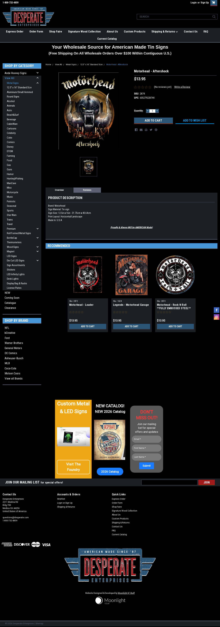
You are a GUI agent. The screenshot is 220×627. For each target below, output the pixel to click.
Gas (9, 165)
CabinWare (12, 123)
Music (10, 196)
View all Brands (14, 378)
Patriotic (11, 201)
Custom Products (134, 31)
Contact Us (190, 31)
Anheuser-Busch (14, 358)
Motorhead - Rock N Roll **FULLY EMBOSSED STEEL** (174, 306)
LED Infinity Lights (16, 274)
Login (194, 2)
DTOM (10, 151)
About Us (112, 31)
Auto (9, 110)
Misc (9, 187)
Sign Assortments (16, 265)
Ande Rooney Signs (15, 73)
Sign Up (205, 2)
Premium (11, 228)
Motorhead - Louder (81, 304)
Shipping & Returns (164, 32)
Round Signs (13, 96)
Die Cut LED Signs (15, 260)
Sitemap (39, 623)
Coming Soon (12, 297)
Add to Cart (88, 326)
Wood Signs (13, 247)
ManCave (11, 183)
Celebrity (11, 133)
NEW (7, 292)
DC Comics (11, 353)
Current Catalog (107, 38)
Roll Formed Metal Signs (19, 233)
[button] (73, 467)
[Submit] (146, 465)
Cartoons (11, 128)
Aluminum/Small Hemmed (20, 92)
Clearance (10, 308)
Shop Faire (55, 31)
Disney (10, 146)
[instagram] (216, 317)
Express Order (14, 31)
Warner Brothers (14, 343)
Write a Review (182, 87)
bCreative (10, 332)
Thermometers (14, 242)
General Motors (13, 348)
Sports (10, 210)
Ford (7, 338)
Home (48, 64)
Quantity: (138, 110)
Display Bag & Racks (17, 283)
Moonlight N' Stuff (126, 593)
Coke (9, 137)
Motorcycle (12, 192)
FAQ (206, 31)
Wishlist (61, 499)
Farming (11, 155)
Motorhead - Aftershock (117, 64)
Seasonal (11, 205)
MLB (7, 363)
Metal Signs (13, 83)
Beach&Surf (13, 114)
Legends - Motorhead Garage (131, 304)
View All (9, 78)
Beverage (11, 119)
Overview (59, 190)
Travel (10, 224)
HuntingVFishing (15, 178)
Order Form (36, 31)
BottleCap (12, 237)
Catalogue (10, 303)
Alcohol (11, 101)
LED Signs (12, 256)
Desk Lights (13, 278)
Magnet (10, 251)
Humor (10, 174)
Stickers (11, 269)
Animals (11, 105)
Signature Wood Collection (84, 31)
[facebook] (216, 310)
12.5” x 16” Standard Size (19, 87)
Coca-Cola (10, 368)
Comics (11, 142)
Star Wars (11, 215)
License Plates (14, 287)
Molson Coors (12, 373)
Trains (10, 219)
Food (9, 160)
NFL (7, 327)
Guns (9, 169)
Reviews (87, 190)
